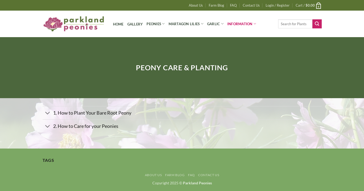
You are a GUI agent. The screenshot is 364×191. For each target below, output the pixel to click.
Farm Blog (216, 5)
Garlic (215, 23)
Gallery (135, 24)
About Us (196, 5)
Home (118, 24)
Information (241, 23)
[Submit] (316, 23)
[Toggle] (48, 113)
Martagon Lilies (186, 23)
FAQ (233, 5)
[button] (278, 5)
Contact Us (251, 5)
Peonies (156, 23)
